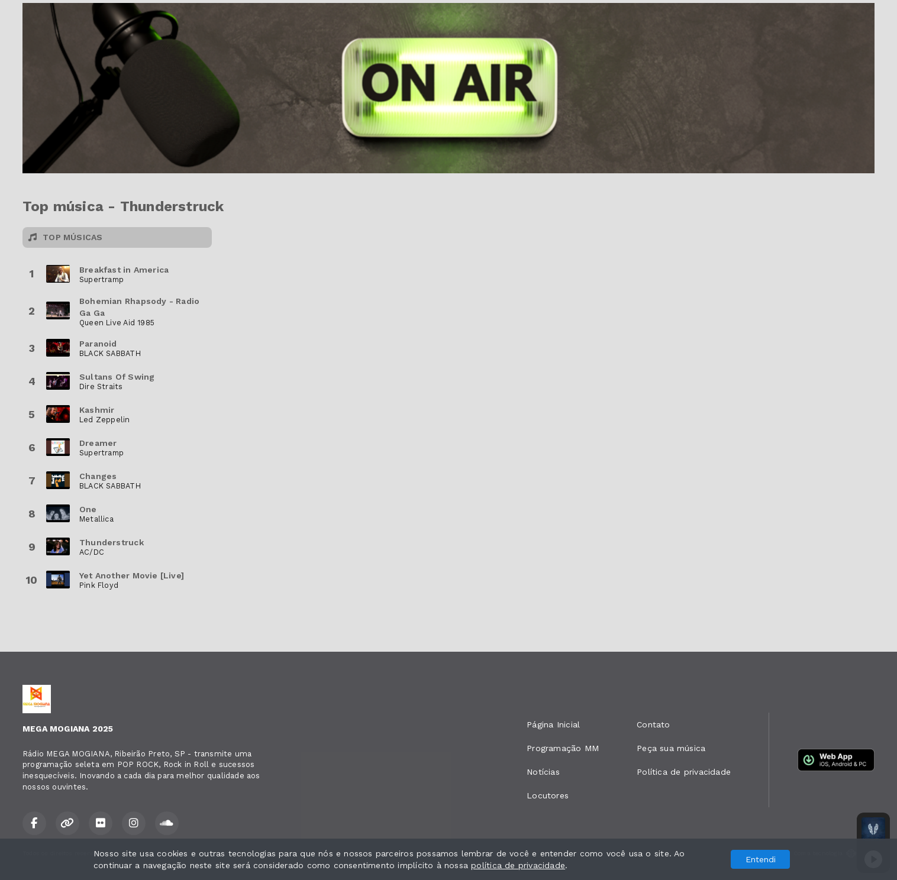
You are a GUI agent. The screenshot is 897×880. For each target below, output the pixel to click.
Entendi (761, 859)
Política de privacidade (684, 772)
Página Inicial (553, 724)
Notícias (543, 772)
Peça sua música (671, 748)
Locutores (548, 795)
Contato (653, 724)
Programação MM (563, 748)
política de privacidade (518, 865)
